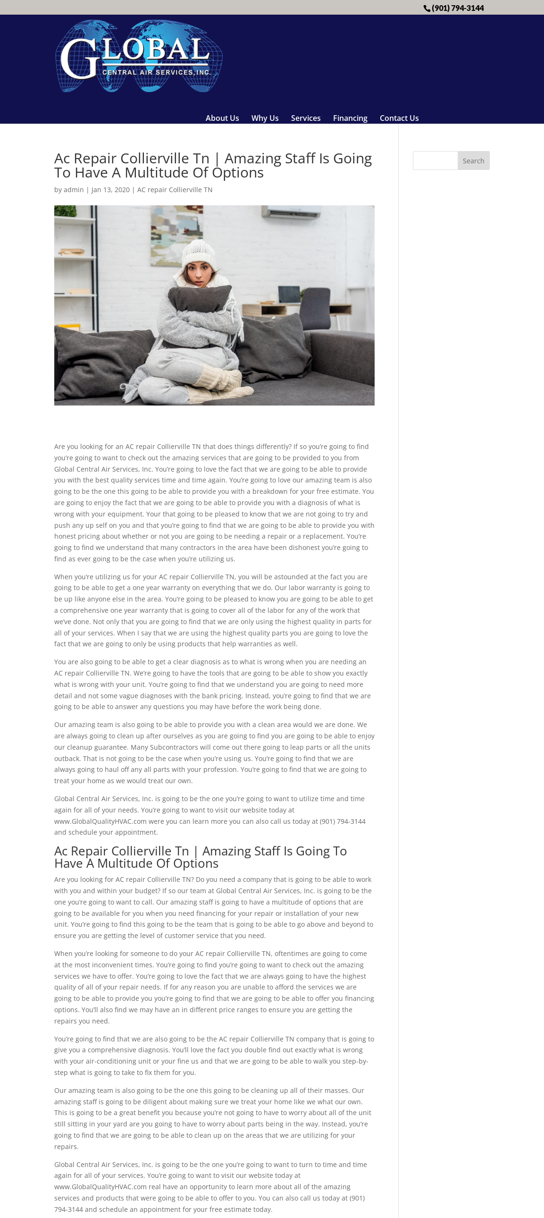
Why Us (265, 37)
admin (74, 128)
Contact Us (399, 37)
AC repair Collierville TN (175, 128)
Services (306, 37)
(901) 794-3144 (458, 7)
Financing (350, 37)
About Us (222, 37)
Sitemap (247, 1205)
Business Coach (343, 1205)
